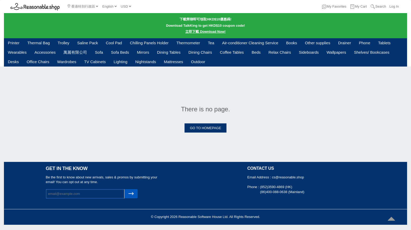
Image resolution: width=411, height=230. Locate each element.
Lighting (120, 61)
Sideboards (309, 52)
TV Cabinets (95, 61)
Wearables (17, 52)
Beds (256, 52)
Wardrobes (66, 61)
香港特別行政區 (83, 6)
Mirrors (143, 52)
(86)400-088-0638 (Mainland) (282, 192)
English (109, 6)
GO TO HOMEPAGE (205, 128)
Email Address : (259, 177)
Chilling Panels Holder (149, 43)
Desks (13, 61)
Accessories (45, 52)
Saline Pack (87, 43)
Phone (364, 43)
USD (126, 6)
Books (291, 43)
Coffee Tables (232, 52)
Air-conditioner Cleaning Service (250, 43)
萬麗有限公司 (75, 52)
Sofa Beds (120, 52)
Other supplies (317, 43)
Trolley (63, 43)
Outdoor (198, 61)
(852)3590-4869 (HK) (276, 187)
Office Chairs (38, 61)
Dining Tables (169, 52)
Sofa (99, 52)
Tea (211, 43)
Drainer (344, 43)
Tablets (384, 43)
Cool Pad (114, 43)
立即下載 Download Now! (205, 32)
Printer (13, 43)
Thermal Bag (38, 43)
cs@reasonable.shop (288, 177)
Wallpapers (336, 52)
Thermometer (188, 43)
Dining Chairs (200, 52)
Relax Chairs (279, 52)
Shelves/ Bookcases (372, 52)
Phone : (253, 187)
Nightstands (145, 61)
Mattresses (173, 61)
